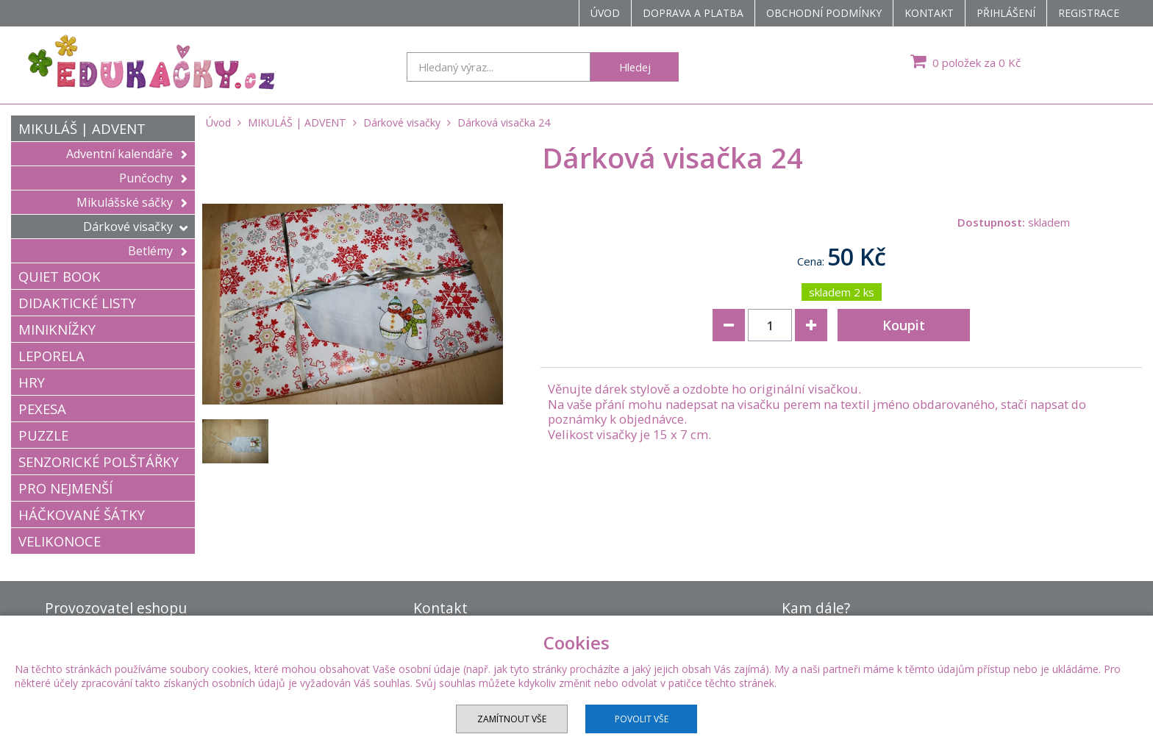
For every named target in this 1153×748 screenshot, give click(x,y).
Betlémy (158, 251)
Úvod (605, 13)
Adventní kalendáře (127, 154)
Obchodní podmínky (824, 13)
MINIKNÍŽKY (57, 329)
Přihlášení (1006, 13)
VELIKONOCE (59, 541)
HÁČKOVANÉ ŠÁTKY (81, 514)
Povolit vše (641, 719)
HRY (31, 382)
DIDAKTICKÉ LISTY (77, 302)
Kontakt (929, 13)
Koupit (903, 325)
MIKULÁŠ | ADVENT (82, 128)
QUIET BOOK (59, 276)
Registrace (1088, 13)
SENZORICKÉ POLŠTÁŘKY (98, 461)
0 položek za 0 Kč (964, 61)
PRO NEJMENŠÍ (65, 488)
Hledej (635, 67)
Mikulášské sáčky (132, 202)
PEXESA (42, 408)
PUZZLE (43, 435)
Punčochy (153, 178)
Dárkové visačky (135, 226)
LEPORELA (51, 355)
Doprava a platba (693, 13)
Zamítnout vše (511, 719)
